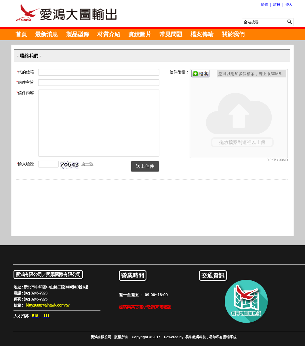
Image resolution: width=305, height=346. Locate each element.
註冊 (276, 5)
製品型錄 (77, 34)
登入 (288, 5)
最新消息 (46, 34)
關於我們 (233, 34)
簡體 (264, 5)
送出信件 (145, 166)
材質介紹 (108, 34)
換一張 (87, 163)
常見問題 (170, 34)
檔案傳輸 (202, 34)
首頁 (21, 34)
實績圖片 (139, 34)
